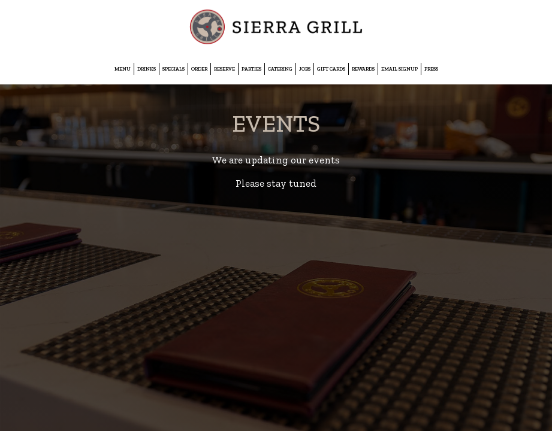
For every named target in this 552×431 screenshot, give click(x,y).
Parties (251, 69)
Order (199, 69)
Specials (173, 69)
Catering (280, 69)
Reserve (224, 69)
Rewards (363, 69)
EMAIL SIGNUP (399, 69)
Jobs (304, 69)
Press (431, 69)
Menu (122, 69)
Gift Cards (331, 69)
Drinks (146, 69)
